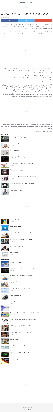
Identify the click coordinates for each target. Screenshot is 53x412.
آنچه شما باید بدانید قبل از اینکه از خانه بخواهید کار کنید (22, 326)
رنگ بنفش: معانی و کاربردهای (16, 306)
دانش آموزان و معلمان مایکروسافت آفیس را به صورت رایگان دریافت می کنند (27, 232)
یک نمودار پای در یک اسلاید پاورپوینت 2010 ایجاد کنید (21, 275)
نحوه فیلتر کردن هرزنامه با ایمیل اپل (18, 262)
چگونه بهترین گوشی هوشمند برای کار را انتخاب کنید (21, 239)
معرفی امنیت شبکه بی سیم (16, 302)
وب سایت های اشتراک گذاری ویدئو (18, 282)
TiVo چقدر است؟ (14, 359)
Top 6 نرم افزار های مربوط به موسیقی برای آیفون (21, 332)
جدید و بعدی (7, 10)
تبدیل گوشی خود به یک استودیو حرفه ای (19, 157)
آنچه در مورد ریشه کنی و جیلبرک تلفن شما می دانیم (21, 163)
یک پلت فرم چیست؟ (14, 143)
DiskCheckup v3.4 (14, 252)
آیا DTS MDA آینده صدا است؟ (16, 170)
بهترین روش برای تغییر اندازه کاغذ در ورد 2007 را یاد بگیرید (23, 288)
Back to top (26, 405)
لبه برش (2, 10)
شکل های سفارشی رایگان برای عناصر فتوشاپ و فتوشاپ (23, 319)
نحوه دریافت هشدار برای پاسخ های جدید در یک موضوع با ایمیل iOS (25, 312)
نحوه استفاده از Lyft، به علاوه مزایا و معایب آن (20, 137)
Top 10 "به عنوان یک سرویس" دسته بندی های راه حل (22, 183)
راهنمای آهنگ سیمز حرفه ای (16, 246)
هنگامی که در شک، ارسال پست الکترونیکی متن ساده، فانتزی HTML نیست (26, 268)
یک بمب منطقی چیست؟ (15, 295)
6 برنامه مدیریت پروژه (15, 150)
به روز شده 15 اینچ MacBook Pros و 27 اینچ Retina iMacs (23, 177)
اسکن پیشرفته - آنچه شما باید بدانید (18, 346)
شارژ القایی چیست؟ (14, 219)
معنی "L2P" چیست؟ (14, 339)
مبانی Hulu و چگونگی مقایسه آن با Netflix (19, 352)
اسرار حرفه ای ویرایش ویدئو (16, 190)
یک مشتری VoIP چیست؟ (15, 226)
